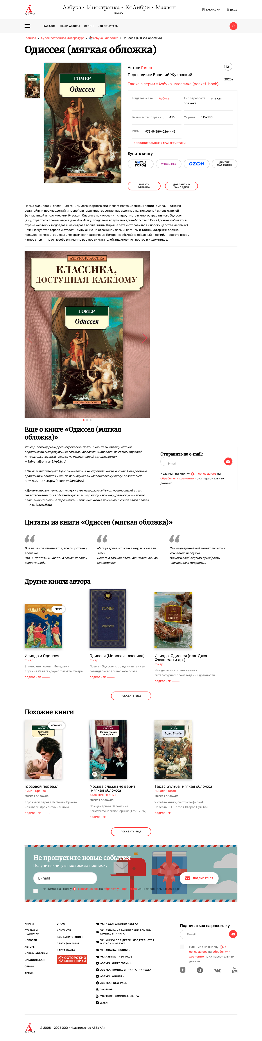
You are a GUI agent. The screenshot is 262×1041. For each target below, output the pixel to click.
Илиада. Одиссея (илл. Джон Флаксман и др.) (181, 658)
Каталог (49, 26)
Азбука (71, 8)
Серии (88, 26)
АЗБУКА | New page (113, 983)
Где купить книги (70, 937)
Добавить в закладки (181, 186)
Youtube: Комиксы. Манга (119, 996)
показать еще (131, 695)
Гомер (146, 67)
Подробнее (37, 677)
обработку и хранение (177, 478)
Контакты (64, 930)
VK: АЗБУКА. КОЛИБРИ (115, 950)
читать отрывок (144, 186)
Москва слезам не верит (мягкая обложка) (112, 788)
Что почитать (108, 26)
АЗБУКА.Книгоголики (115, 963)
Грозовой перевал (41, 786)
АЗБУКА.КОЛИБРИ (112, 976)
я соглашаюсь (206, 473)
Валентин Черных (103, 795)
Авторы (30, 946)
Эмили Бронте (35, 791)
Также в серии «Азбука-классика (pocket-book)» (174, 84)
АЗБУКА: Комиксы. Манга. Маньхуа (125, 969)
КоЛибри (137, 8)
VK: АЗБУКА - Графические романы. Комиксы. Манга (126, 932)
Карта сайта (66, 950)
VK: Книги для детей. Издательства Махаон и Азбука (127, 942)
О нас (61, 923)
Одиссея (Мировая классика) (117, 656)
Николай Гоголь (165, 791)
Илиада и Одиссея (42, 656)
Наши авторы (70, 26)
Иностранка (102, 8)
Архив (29, 973)
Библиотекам (35, 960)
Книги (119, 13)
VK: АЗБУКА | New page (116, 956)
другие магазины (224, 164)
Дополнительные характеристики (160, 143)
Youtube (106, 989)
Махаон (165, 8)
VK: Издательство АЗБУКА (119, 923)
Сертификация (68, 943)
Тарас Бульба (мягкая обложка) (184, 786)
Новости (31, 940)
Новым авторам (36, 953)
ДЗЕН (104, 1002)
